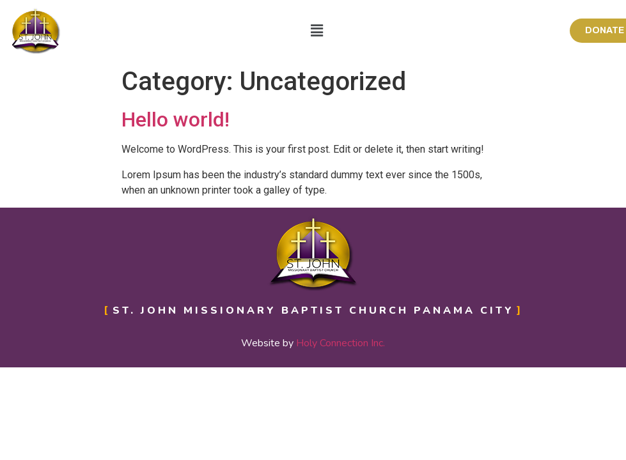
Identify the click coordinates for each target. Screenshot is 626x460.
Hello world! (175, 119)
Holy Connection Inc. (340, 343)
